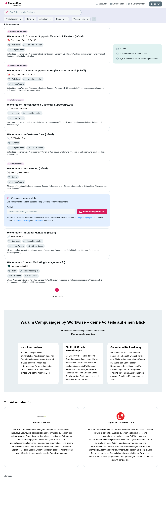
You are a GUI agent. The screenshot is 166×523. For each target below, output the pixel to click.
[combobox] (42, 12)
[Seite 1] (57, 290)
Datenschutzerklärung (21, 221)
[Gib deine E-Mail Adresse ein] (41, 211)
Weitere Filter (81, 19)
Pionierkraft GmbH (41, 422)
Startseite (8, 476)
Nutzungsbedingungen (83, 218)
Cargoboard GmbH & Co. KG (120, 422)
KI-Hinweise (38, 221)
